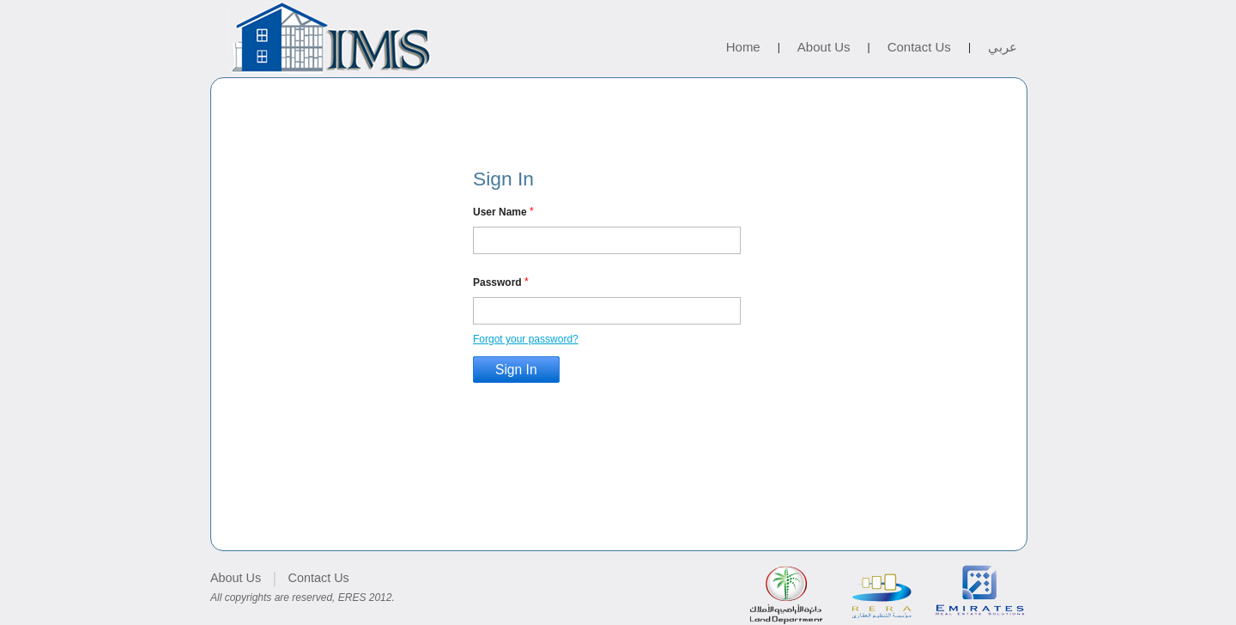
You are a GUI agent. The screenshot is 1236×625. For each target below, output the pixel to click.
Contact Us (919, 46)
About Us (824, 46)
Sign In (516, 369)
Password (497, 282)
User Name (500, 211)
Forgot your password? (526, 339)
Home (743, 46)
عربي (1002, 46)
